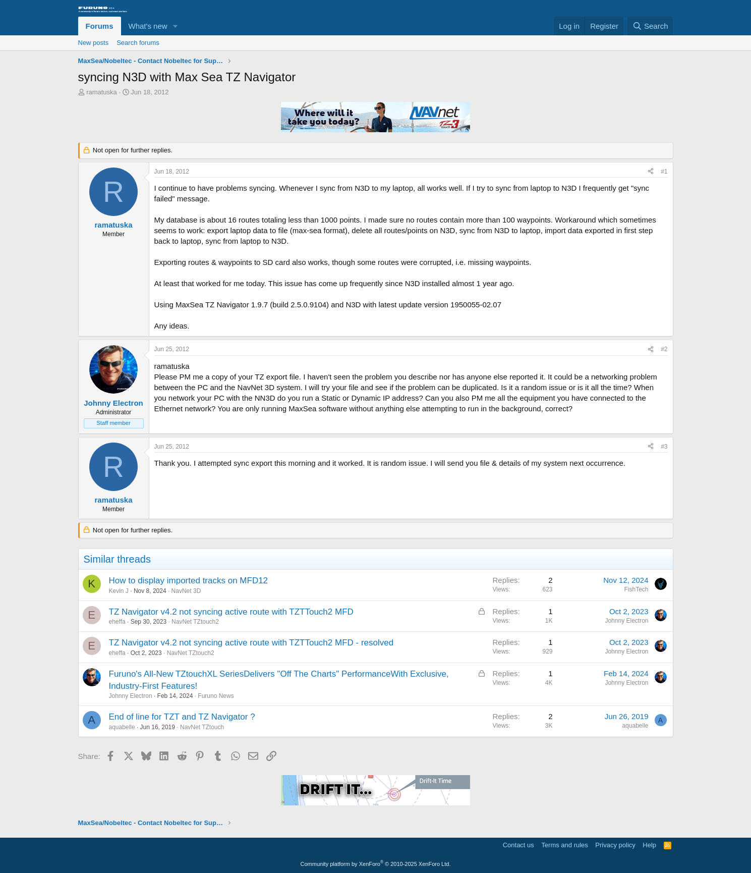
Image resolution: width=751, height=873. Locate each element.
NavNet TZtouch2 (195, 621)
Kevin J (119, 590)
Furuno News (216, 695)
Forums (99, 26)
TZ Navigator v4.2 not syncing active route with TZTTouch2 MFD (231, 612)
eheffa (117, 621)
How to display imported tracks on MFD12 (188, 580)
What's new (148, 26)
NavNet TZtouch (202, 727)
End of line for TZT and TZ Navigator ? (182, 717)
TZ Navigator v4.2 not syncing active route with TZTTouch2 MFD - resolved (251, 642)
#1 (664, 171)
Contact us (518, 845)
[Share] (650, 172)
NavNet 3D (186, 590)
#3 (664, 446)
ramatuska (101, 92)
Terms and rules (564, 845)
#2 (664, 349)
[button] (175, 26)
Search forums (138, 42)
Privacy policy (615, 845)
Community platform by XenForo (376, 864)
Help (649, 845)
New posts (93, 42)
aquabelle (122, 727)
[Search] (650, 26)
